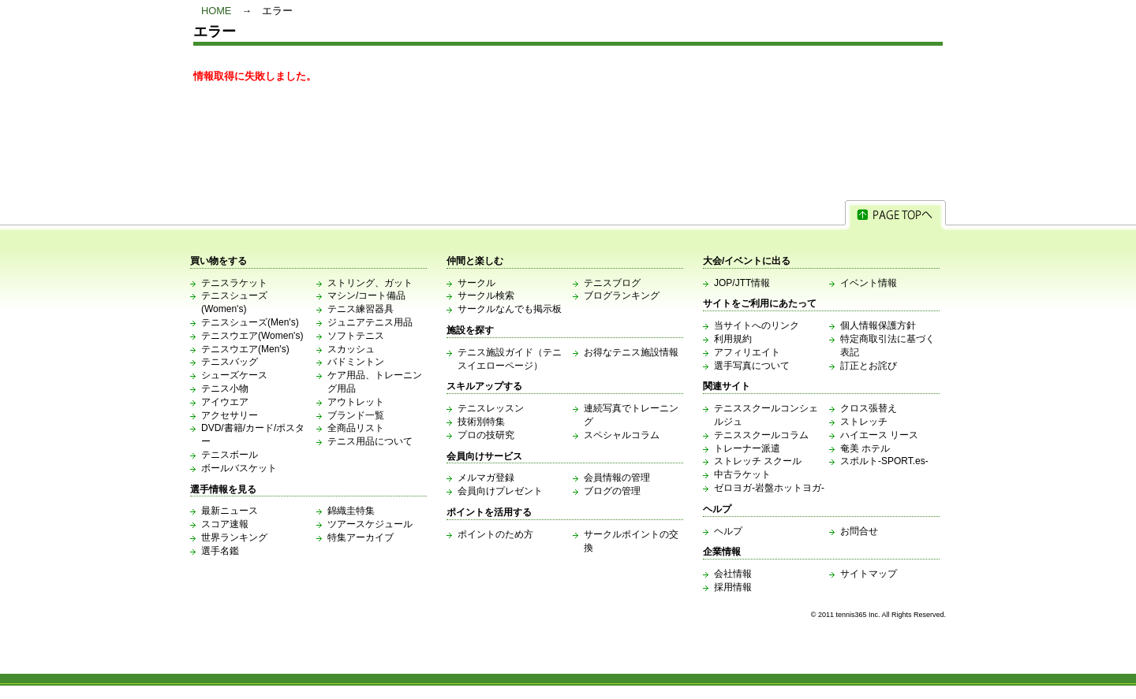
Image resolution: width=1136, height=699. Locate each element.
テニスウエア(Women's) (252, 335)
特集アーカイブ (360, 537)
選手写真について (752, 365)
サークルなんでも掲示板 (510, 308)
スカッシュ (351, 349)
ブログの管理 (612, 490)
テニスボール (229, 454)
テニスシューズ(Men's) (250, 322)
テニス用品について (370, 441)
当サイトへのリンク (756, 325)
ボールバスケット (239, 468)
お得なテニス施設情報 (631, 352)
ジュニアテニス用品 (370, 322)
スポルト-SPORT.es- (884, 461)
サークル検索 (486, 295)
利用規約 (733, 338)
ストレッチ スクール (758, 461)
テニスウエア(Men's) (245, 349)
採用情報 (733, 587)
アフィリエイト (747, 352)
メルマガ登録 (486, 477)
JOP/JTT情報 (742, 282)
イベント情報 (868, 282)
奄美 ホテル (865, 448)
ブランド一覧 (355, 415)
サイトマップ (868, 573)
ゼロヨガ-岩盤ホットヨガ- (769, 487)
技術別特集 (481, 421)
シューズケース (234, 375)
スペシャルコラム (622, 435)
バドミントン (355, 361)
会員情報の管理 (617, 477)
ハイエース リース (879, 435)
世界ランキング (234, 537)
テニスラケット (234, 282)
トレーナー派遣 (747, 448)
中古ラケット (742, 474)
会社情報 (733, 573)
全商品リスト (355, 427)
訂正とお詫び (868, 365)
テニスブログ (612, 282)
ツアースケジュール (370, 524)
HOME (216, 11)
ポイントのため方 (495, 534)
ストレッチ (864, 421)
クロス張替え (868, 408)
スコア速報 (224, 524)
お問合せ (859, 531)
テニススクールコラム (761, 435)
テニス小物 (224, 388)
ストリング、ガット (370, 282)
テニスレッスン (491, 408)
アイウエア (224, 401)
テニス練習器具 (360, 308)
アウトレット (355, 401)
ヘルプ (728, 531)
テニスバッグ (229, 361)
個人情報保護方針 (878, 325)
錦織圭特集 (351, 510)
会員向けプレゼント (500, 490)
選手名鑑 (220, 550)
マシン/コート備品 (366, 295)
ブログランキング (622, 295)
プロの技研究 (486, 435)
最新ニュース (229, 510)
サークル (476, 282)
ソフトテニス (355, 335)
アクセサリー (229, 415)
